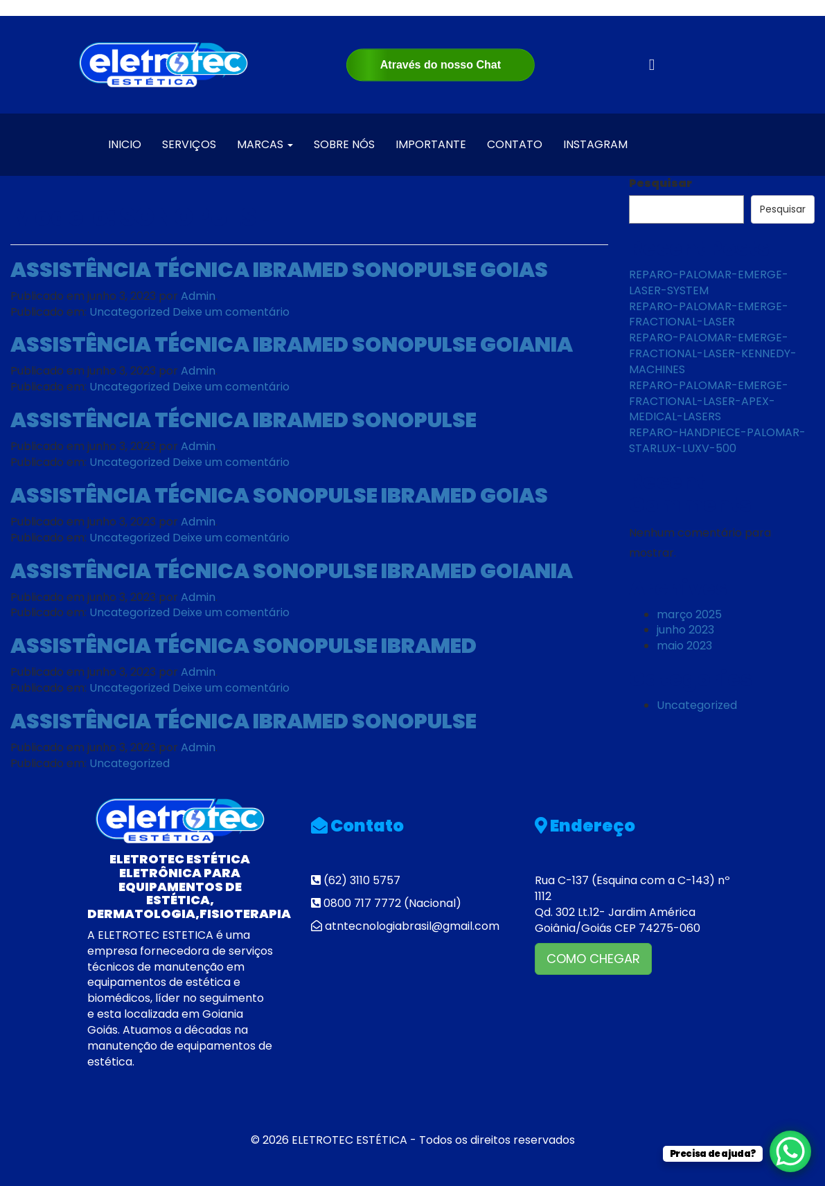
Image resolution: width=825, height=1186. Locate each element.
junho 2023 (685, 630)
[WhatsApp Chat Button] (790, 1151)
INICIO (124, 144)
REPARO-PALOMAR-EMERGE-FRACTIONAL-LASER (708, 314)
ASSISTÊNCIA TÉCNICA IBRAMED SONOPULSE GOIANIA (291, 344)
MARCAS (265, 144)
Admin (198, 296)
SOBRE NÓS (344, 144)
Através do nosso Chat (440, 65)
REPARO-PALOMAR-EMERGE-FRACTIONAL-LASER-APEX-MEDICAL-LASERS (708, 401)
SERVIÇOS (189, 144)
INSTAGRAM (595, 144)
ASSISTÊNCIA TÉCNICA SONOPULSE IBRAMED (243, 646)
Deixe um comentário (231, 312)
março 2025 (689, 614)
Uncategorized (129, 312)
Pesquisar (660, 183)
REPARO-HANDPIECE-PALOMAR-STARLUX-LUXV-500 (717, 440)
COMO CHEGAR (593, 958)
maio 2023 (684, 646)
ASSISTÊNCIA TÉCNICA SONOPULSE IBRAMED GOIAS (279, 495)
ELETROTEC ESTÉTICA (349, 1140)
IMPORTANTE (431, 144)
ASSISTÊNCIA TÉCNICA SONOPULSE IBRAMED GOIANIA (291, 571)
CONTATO (514, 144)
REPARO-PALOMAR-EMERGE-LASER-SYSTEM (708, 282)
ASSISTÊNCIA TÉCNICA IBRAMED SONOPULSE (243, 420)
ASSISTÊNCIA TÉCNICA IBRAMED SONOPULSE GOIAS (279, 270)
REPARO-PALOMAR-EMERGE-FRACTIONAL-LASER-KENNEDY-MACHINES (713, 353)
